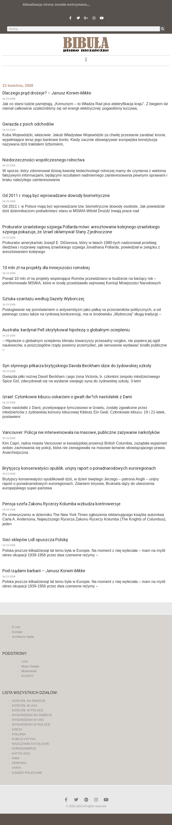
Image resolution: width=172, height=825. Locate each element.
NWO (16, 758)
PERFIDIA (19, 763)
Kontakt (17, 632)
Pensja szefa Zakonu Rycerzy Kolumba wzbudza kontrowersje (61, 503)
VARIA (16, 767)
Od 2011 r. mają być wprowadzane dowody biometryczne (56, 195)
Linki (24, 661)
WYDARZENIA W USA (28, 720)
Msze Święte (30, 666)
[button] (86, 59)
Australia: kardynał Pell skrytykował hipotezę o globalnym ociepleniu (66, 329)
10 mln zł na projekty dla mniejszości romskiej (46, 267)
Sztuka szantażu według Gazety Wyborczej (43, 298)
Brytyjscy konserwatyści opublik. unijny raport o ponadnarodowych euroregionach (79, 468)
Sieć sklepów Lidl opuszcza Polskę (35, 539)
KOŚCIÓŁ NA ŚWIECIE (28, 701)
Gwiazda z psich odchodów (28, 124)
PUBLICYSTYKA (24, 739)
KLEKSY (27, 676)
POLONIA (19, 734)
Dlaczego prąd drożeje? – (46, 92)
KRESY (17, 729)
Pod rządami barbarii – (43, 570)
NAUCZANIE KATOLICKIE (30, 743)
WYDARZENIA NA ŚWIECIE (32, 715)
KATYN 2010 (21, 753)
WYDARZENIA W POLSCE (31, 724)
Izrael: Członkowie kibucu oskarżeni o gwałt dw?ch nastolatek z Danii (67, 396)
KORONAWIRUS (24, 748)
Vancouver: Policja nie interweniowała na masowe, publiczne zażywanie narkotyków (81, 432)
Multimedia (29, 671)
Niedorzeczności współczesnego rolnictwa (43, 159)
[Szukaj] (162, 28)
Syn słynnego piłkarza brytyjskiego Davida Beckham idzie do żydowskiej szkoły (76, 365)
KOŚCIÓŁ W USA (24, 705)
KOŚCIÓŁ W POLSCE (27, 710)
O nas (16, 627)
